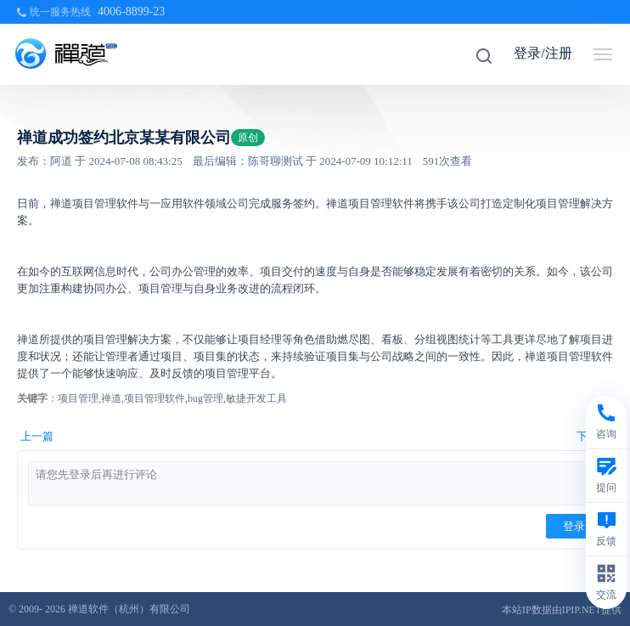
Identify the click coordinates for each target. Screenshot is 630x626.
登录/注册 (542, 53)
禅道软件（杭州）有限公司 (129, 609)
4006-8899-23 (131, 11)
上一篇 (36, 436)
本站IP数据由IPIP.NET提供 (562, 610)
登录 (574, 526)
